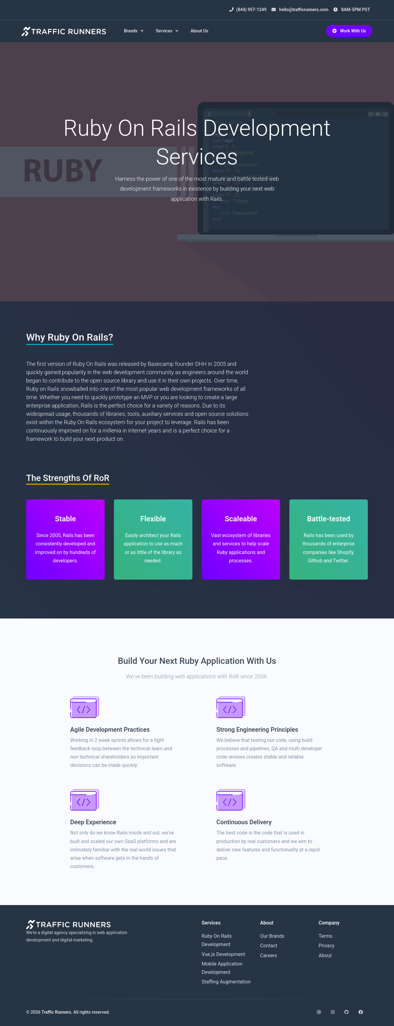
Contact (268, 946)
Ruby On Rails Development (217, 940)
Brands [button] (132, 30)
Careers (268, 955)
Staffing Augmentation (226, 982)
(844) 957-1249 (247, 9)
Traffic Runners (56, 1012)
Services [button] (165, 30)
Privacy (327, 946)
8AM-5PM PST (351, 9)
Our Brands (272, 936)
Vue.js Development (223, 954)
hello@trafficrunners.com (299, 9)
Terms (325, 936)
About (325, 955)
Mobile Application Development (222, 968)
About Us (201, 30)
